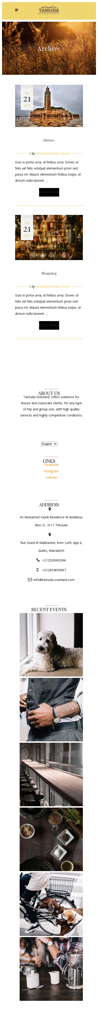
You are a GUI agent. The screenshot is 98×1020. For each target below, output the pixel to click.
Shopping (49, 273)
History (49, 140)
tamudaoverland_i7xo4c (53, 153)
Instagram (51, 471)
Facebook (51, 465)
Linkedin (51, 477)
